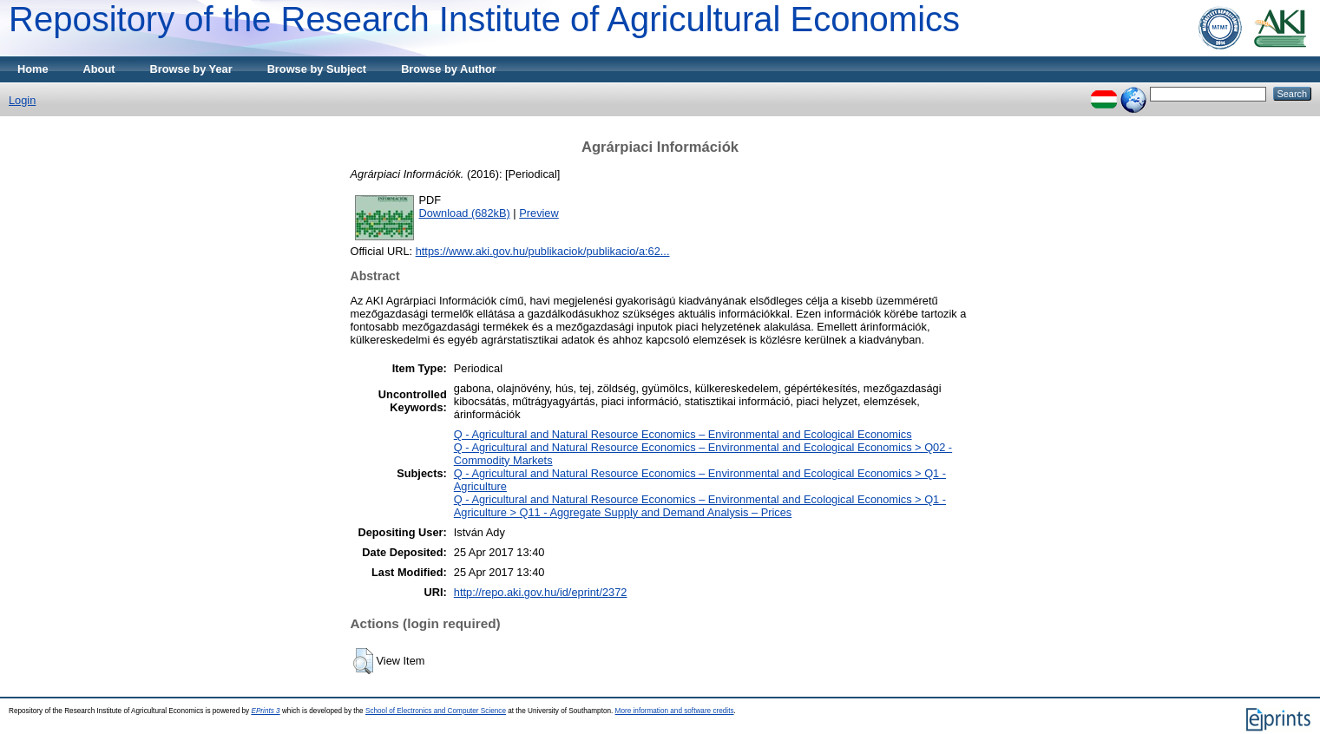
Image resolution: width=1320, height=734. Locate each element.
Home (33, 68)
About (99, 68)
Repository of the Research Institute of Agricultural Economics (484, 19)
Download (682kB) (464, 213)
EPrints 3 (265, 711)
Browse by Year (191, 68)
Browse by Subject (317, 68)
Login (22, 100)
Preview (539, 213)
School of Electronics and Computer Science (435, 711)
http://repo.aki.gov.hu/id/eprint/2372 (540, 592)
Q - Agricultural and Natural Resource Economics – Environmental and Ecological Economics (683, 434)
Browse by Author (448, 68)
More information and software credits (674, 711)
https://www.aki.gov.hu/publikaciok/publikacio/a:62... (543, 251)
